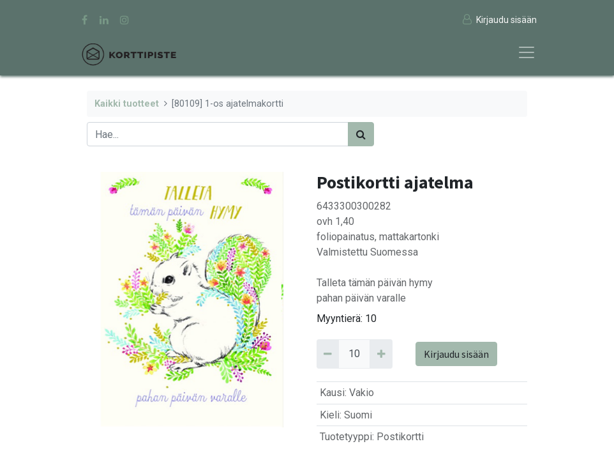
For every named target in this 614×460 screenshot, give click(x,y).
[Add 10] (381, 354)
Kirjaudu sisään (456, 354)
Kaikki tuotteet (126, 103)
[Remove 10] (328, 354)
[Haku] (361, 134)
